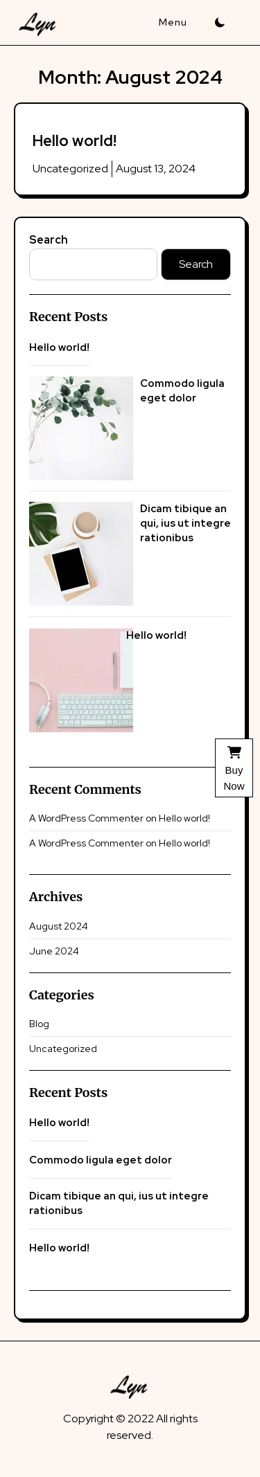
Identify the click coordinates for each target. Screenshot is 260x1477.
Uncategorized (70, 168)
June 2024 (54, 951)
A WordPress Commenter (86, 818)
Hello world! (74, 141)
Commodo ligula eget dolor (182, 391)
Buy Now (233, 768)
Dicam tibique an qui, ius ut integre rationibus (185, 523)
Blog (39, 1023)
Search (48, 240)
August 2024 (58, 926)
